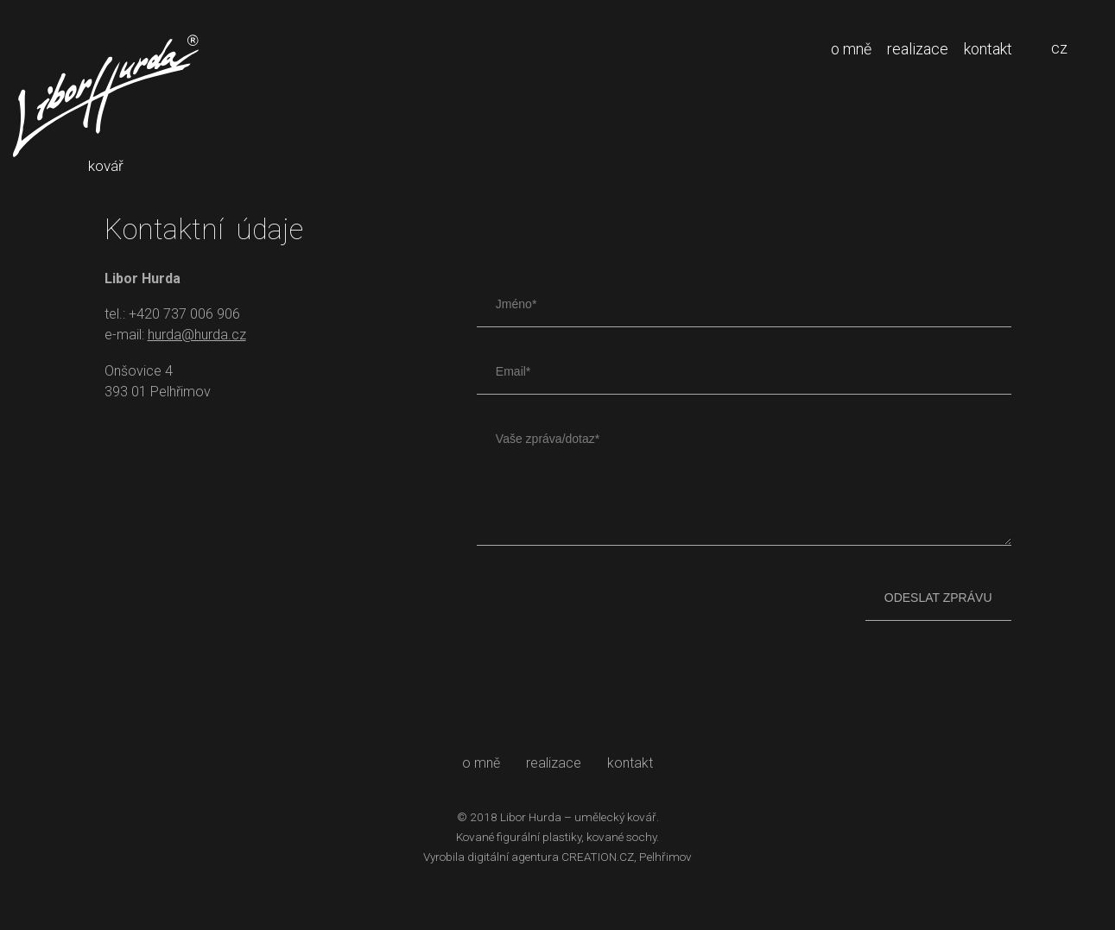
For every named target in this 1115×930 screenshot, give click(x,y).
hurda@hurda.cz (197, 334)
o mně (851, 49)
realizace (917, 49)
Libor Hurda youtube (206, 433)
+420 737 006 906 (184, 314)
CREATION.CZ (597, 857)
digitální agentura (513, 857)
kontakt (988, 49)
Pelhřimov (665, 857)
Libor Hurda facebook (120, 433)
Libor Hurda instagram (163, 433)
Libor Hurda (530, 817)
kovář (106, 104)
